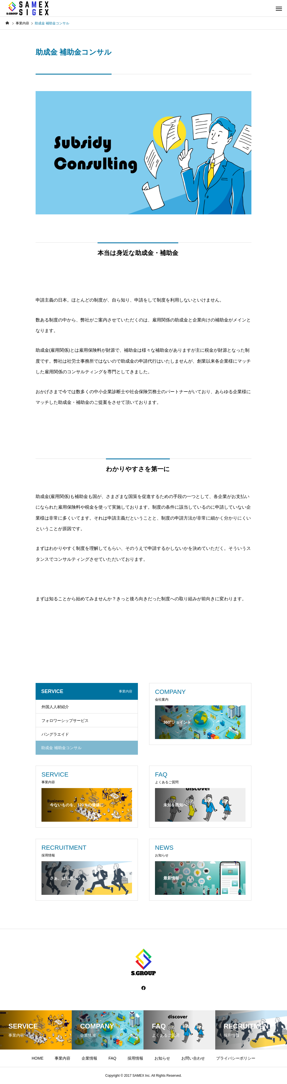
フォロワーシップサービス (65, 720)
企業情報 (89, 1058)
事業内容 (62, 1058)
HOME (37, 1058)
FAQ (112, 1058)
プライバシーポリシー (235, 1058)
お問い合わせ (193, 1058)
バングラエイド (55, 734)
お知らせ (162, 1058)
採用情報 (135, 1058)
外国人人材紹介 (55, 707)
